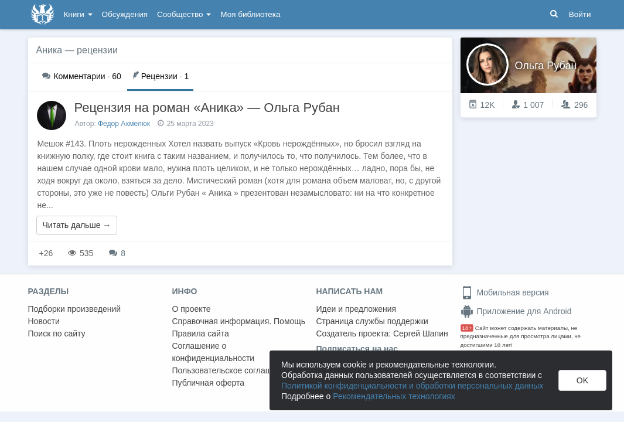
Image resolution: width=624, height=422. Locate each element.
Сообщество (184, 14)
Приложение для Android (516, 311)
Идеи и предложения (356, 309)
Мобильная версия (505, 292)
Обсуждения (125, 14)
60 (81, 76)
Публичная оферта (208, 382)
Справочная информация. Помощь (239, 321)
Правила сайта (200, 333)
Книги (78, 14)
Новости (44, 321)
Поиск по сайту (57, 333)
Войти (580, 14)
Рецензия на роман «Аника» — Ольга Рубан (207, 107)
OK (582, 380)
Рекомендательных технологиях (394, 396)
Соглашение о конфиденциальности (213, 352)
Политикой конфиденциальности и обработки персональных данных (412, 385)
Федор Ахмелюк (124, 124)
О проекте (191, 309)
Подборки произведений (74, 309)
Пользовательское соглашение (231, 370)
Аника (49, 50)
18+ (467, 328)
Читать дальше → (77, 225)
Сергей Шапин (420, 333)
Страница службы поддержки (372, 321)
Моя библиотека (250, 14)
